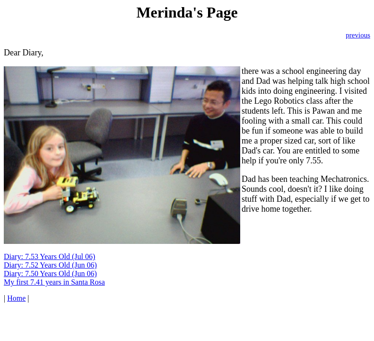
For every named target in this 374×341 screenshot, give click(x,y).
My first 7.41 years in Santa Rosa (54, 282)
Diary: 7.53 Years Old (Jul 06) (49, 256)
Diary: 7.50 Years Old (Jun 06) (50, 273)
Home (16, 298)
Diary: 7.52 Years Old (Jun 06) (50, 265)
